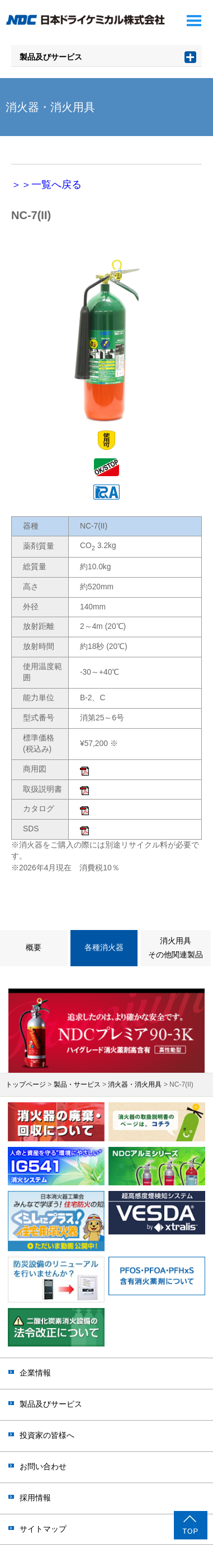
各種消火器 (104, 947)
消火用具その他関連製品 (175, 948)
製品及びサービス (51, 57)
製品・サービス (77, 1084)
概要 (33, 947)
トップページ (26, 1084)
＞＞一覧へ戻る (46, 184)
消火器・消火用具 (135, 1084)
